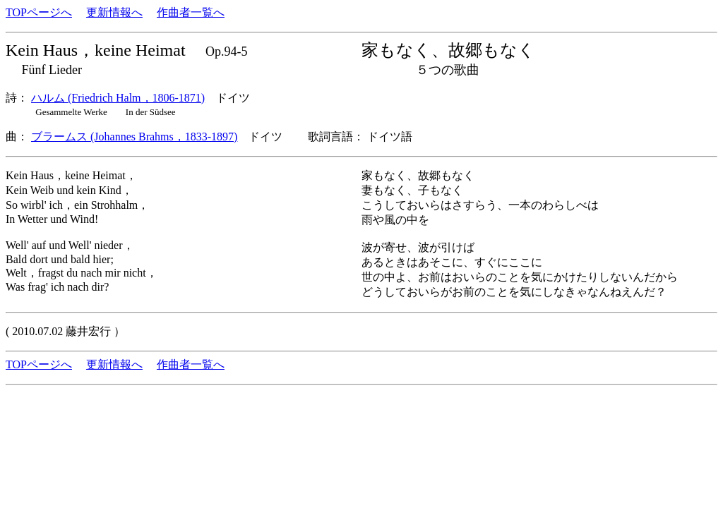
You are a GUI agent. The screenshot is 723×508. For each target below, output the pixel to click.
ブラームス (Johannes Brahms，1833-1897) (134, 137)
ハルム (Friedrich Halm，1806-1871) (118, 98)
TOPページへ (39, 12)
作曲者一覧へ (191, 12)
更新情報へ (114, 12)
